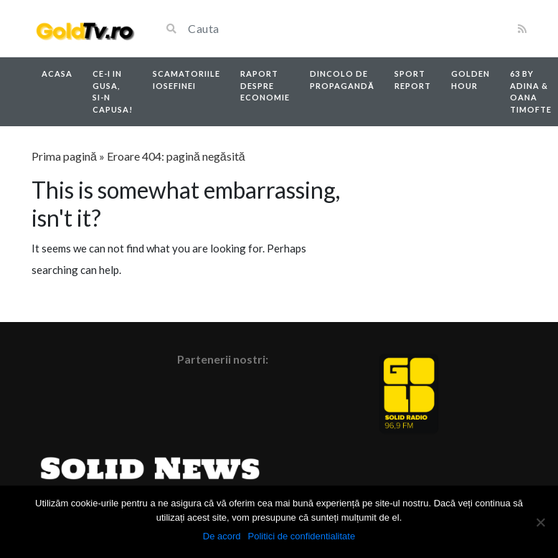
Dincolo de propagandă (342, 79)
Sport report (412, 79)
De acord (222, 536)
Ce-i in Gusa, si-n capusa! (113, 91)
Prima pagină (64, 156)
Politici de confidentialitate (302, 536)
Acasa (57, 73)
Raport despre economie (265, 85)
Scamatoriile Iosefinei (186, 79)
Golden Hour (470, 79)
